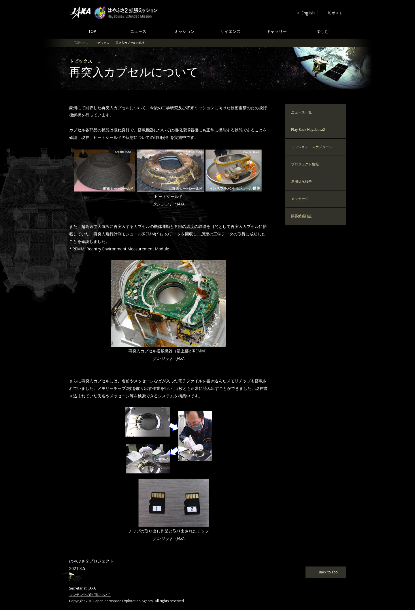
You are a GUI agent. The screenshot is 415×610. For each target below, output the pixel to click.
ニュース (138, 31)
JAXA (92, 588)
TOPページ (81, 43)
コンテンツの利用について (90, 594)
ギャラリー (277, 31)
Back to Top (328, 572)
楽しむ (323, 31)
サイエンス (230, 31)
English (308, 13)
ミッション (184, 31)
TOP (92, 31)
